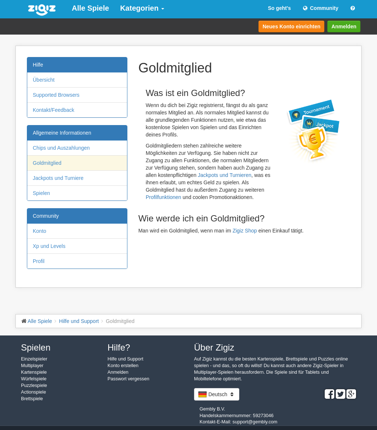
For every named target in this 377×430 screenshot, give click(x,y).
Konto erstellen (123, 365)
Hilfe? (119, 347)
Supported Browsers (56, 95)
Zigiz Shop (245, 231)
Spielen (41, 193)
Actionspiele (33, 392)
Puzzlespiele (34, 385)
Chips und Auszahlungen (61, 148)
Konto (39, 231)
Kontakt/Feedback (53, 110)
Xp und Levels (49, 246)
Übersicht (43, 80)
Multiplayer (32, 365)
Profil (39, 261)
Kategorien (142, 8)
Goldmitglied (47, 163)
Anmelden (343, 26)
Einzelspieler (34, 359)
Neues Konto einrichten (291, 26)
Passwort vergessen (128, 378)
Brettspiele (32, 398)
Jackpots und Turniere (58, 178)
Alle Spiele (90, 8)
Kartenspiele (34, 372)
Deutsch (216, 394)
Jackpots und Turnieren (224, 175)
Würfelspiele (33, 378)
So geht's (279, 8)
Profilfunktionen (164, 197)
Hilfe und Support (125, 359)
